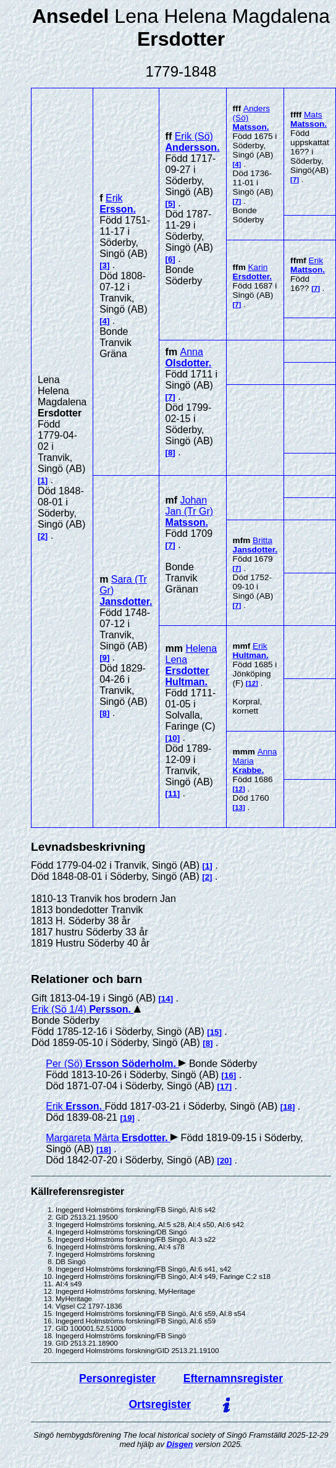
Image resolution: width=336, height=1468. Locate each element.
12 (252, 683)
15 (214, 1032)
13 (239, 807)
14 (165, 998)
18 (287, 1107)
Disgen (180, 1444)
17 (224, 1086)
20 (224, 1160)
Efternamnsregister (233, 1378)
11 (172, 793)
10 (172, 738)
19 (127, 1118)
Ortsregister (159, 1404)
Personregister (117, 1378)
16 (228, 1075)
